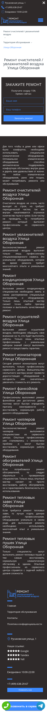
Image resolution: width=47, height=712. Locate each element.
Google (18, 651)
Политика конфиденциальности (24, 624)
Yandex (18, 655)
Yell (15, 659)
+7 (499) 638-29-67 (13, 7)
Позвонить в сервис (23, 706)
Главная (11, 605)
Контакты (12, 617)
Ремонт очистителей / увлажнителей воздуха (21, 33)
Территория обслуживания (16, 42)
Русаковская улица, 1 (15, 2)
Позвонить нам (25, 690)
